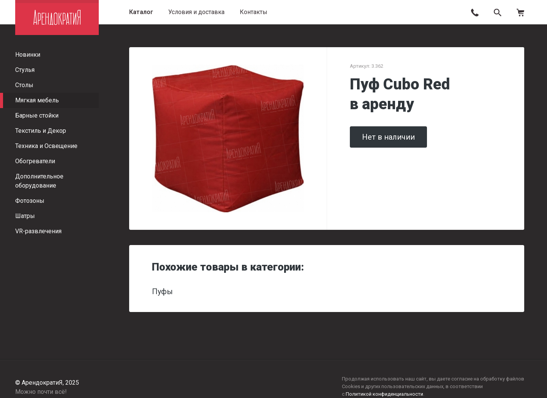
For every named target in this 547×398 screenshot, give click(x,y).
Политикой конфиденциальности (384, 394)
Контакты (253, 12)
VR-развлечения (38, 231)
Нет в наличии (388, 137)
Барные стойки (36, 115)
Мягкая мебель (37, 100)
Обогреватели (35, 161)
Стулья (25, 69)
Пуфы (162, 291)
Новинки (27, 54)
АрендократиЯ (57, 17)
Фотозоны (29, 200)
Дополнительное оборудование (39, 181)
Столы (24, 85)
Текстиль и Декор (40, 130)
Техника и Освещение (46, 146)
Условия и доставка (196, 12)
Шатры (25, 216)
